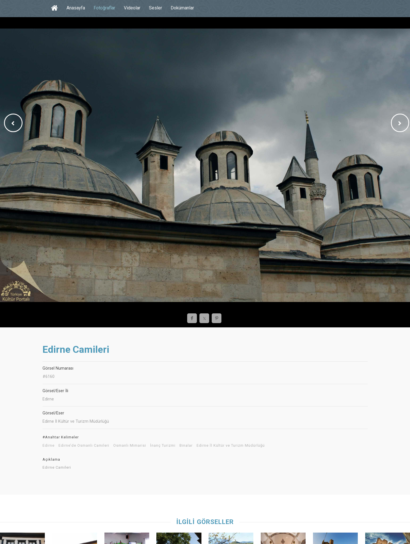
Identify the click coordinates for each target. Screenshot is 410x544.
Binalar (186, 446)
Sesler (155, 8)
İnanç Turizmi (162, 446)
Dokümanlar (182, 8)
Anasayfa (75, 8)
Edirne (48, 446)
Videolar (132, 8)
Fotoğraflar (104, 8)
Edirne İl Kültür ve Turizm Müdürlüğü (231, 446)
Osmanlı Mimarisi (129, 446)
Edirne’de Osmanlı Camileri (83, 446)
